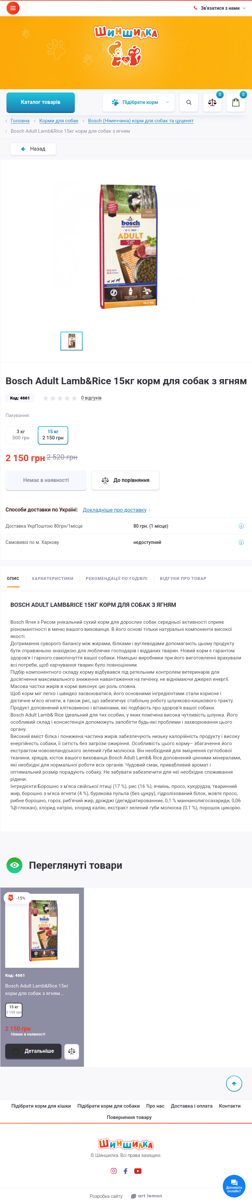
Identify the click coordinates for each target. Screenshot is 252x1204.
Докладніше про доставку (116, 510)
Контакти (230, 1106)
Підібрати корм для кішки (41, 1106)
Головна (20, 121)
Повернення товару (129, 1117)
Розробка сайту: (126, 1196)
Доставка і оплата (192, 1106)
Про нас (155, 1106)
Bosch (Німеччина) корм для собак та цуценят (141, 121)
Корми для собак (59, 121)
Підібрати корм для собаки (108, 1106)
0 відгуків (91, 397)
